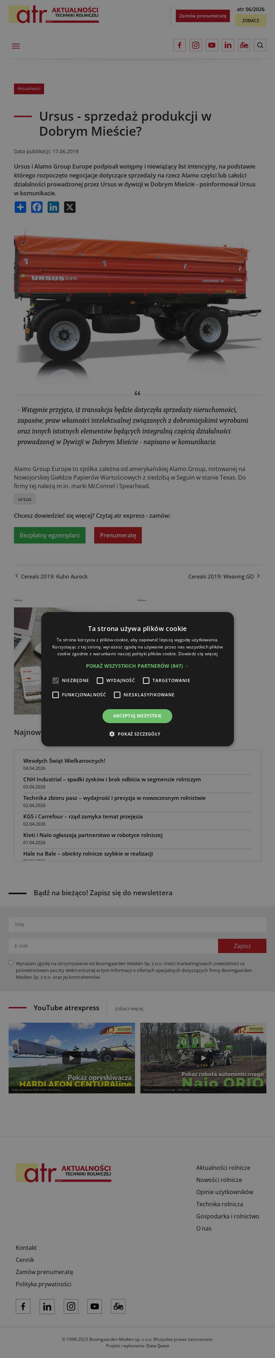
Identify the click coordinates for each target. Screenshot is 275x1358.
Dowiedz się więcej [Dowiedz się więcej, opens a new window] (198, 654)
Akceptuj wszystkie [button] (137, 716)
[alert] (137, 679)
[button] (137, 666)
